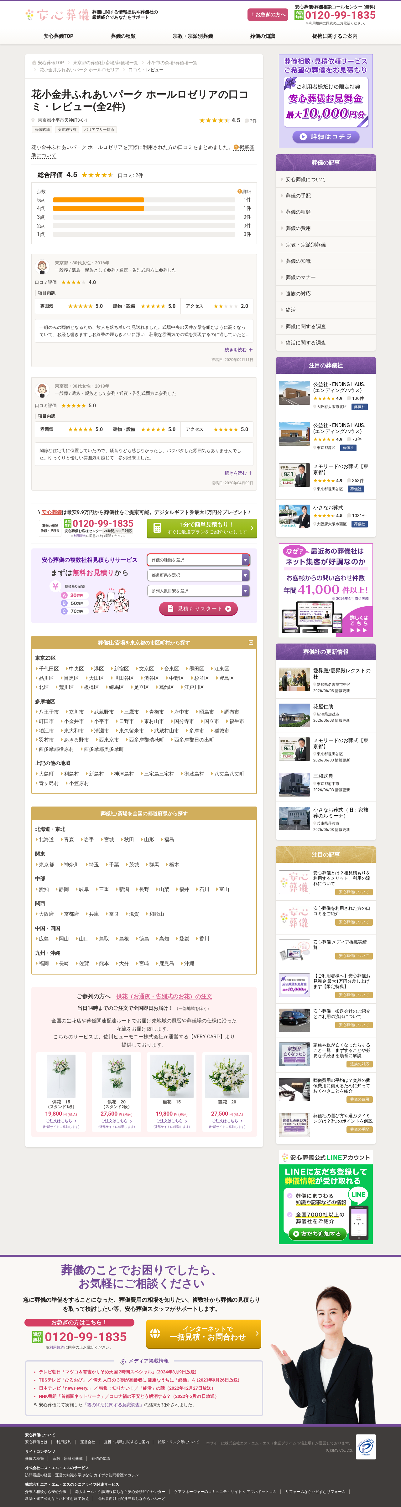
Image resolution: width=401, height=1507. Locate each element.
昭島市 (206, 713)
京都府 (71, 915)
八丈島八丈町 (229, 774)
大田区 (96, 679)
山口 (84, 939)
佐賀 (84, 964)
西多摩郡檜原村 (56, 750)
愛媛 (184, 939)
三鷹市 (131, 713)
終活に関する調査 (306, 343)
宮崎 (144, 964)
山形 (149, 840)
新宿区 (121, 669)
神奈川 (71, 865)
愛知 (44, 890)
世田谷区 (124, 679)
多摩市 (196, 731)
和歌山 (156, 915)
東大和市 (74, 731)
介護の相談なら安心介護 (45, 1491)
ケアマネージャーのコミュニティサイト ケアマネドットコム (225, 1491)
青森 (69, 840)
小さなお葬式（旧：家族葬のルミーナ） (340, 813)
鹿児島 (166, 964)
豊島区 (226, 679)
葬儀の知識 (262, 36)
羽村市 (46, 740)
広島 (44, 939)
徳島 (144, 939)
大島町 (46, 774)
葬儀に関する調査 (306, 326)
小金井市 (74, 722)
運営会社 (87, 1442)
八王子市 (49, 713)
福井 (184, 890)
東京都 (46, 865)
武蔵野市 (104, 713)
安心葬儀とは (36, 1442)
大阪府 (46, 915)
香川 (204, 939)
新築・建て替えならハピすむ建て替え (57, 1498)
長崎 (64, 964)
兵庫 (94, 915)
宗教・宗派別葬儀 (193, 36)
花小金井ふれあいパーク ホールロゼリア (79, 69)
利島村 (71, 774)
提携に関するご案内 (334, 36)
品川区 (46, 679)
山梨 (164, 890)
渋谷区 (151, 679)
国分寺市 (184, 722)
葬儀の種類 (123, 36)
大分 (124, 964)
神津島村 (124, 774)
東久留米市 (131, 731)
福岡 (44, 964)
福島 (169, 840)
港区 (99, 669)
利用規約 (316, 23)
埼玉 (94, 865)
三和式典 (323, 776)
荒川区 (66, 688)
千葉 (114, 865)
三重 (104, 890)
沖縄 (189, 964)
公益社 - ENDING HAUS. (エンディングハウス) (339, 387)
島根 (124, 939)
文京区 (146, 669)
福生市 (236, 722)
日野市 (126, 722)
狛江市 (46, 731)
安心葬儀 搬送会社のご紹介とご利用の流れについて (341, 1014)
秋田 (129, 840)
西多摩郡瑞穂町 (146, 740)
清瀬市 (101, 731)
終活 (291, 310)
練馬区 (116, 688)
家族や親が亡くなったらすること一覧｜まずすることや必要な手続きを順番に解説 (341, 1050)
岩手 (89, 840)
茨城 (134, 865)
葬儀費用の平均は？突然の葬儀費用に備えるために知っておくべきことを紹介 (341, 1085)
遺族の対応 (298, 294)
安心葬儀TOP (58, 36)
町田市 (46, 722)
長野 (144, 890)
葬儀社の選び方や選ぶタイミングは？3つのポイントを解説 (343, 1118)
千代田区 (49, 669)
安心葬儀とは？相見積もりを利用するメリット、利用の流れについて (341, 878)
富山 (224, 890)
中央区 (76, 669)
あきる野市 (76, 740)
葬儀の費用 (298, 228)
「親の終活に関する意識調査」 (113, 1404)
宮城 (109, 840)
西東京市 (109, 740)
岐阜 (84, 890)
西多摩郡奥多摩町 (104, 750)
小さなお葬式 (328, 508)
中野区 (176, 679)
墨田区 (196, 669)
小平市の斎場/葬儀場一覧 (172, 62)
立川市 (76, 713)
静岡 (64, 890)
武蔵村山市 (166, 731)
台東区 (171, 669)
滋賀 (134, 915)
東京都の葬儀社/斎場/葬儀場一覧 (105, 62)
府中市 (181, 713)
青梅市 (156, 713)
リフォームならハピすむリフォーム (315, 1491)
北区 (44, 688)
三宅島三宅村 (159, 774)
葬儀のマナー (301, 277)
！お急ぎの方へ (267, 15)
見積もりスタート (199, 609)
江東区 (221, 669)
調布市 (231, 713)
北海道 (46, 840)
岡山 (64, 939)
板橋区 (91, 688)
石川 (204, 890)
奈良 (114, 915)
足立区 (141, 688)
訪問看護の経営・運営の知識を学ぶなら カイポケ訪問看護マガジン (82, 1475)
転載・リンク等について (178, 1442)
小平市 (101, 722)
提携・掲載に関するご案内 (126, 1442)
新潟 (124, 890)
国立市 (211, 722)
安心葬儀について (306, 179)
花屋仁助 (323, 707)
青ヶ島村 (49, 784)
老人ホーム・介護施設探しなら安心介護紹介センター (120, 1491)
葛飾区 (166, 688)
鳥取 (104, 939)
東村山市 (154, 722)
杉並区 (201, 679)
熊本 (104, 964)
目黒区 (71, 679)
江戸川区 (194, 688)
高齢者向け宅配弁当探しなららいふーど (131, 1498)
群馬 (154, 865)
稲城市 (221, 731)
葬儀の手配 (298, 196)
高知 (164, 939)
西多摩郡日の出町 (194, 740)
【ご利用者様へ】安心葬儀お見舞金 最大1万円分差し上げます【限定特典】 (341, 981)
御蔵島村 (194, 774)
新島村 (96, 774)
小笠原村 (79, 784)
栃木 (174, 865)
